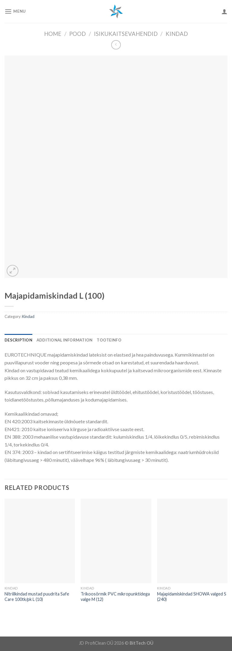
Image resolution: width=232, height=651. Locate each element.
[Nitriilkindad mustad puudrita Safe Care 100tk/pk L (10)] (40, 541)
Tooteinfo (109, 340)
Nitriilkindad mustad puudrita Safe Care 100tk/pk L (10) (37, 596)
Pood (77, 33)
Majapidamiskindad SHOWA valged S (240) (191, 596)
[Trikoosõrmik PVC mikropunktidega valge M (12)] (116, 541)
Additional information (65, 340)
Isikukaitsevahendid (126, 33)
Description (18, 340)
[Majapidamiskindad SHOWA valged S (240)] (192, 541)
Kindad (177, 33)
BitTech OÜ (141, 643)
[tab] (18, 340)
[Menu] (15, 11)
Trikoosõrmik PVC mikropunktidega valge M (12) (115, 596)
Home (52, 33)
